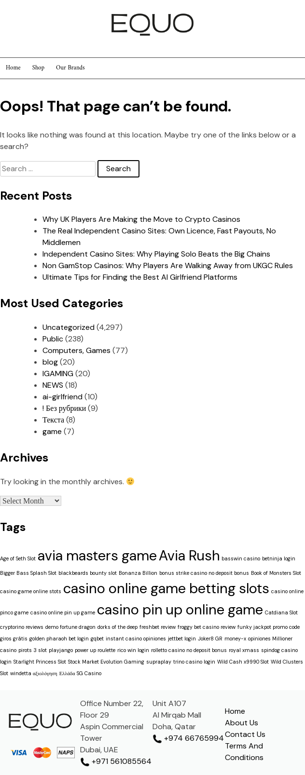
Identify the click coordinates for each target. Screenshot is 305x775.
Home (13, 68)
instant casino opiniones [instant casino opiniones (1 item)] (136, 638)
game (52, 431)
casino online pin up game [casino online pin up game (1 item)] (62, 612)
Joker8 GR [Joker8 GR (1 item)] (210, 638)
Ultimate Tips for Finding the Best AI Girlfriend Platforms (139, 277)
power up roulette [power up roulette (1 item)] (95, 650)
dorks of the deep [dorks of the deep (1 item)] (117, 627)
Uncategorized (68, 327)
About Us (241, 723)
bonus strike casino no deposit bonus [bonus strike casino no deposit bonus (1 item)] (204, 573)
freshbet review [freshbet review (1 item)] (157, 627)
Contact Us (245, 734)
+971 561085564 (116, 761)
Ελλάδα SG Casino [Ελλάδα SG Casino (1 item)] (80, 673)
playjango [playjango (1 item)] (61, 650)
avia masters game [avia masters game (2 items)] (97, 555)
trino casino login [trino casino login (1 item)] (194, 661)
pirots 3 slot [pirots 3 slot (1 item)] (32, 650)
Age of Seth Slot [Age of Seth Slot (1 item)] (18, 558)
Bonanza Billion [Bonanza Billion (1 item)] (138, 573)
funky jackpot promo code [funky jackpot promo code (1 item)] (268, 627)
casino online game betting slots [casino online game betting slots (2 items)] (166, 588)
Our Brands (70, 68)
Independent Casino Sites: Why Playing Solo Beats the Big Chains (156, 254)
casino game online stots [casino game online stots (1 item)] (30, 591)
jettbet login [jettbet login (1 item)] (182, 638)
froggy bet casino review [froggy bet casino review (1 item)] (207, 627)
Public (52, 339)
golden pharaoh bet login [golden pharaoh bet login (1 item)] (59, 638)
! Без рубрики (64, 408)
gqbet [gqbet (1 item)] (97, 638)
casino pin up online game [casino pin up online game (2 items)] (180, 609)
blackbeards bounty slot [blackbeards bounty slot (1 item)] (87, 573)
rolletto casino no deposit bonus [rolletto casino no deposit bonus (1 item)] (189, 650)
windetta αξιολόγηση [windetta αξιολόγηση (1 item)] (33, 673)
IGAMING (57, 373)
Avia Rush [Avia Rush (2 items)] (189, 555)
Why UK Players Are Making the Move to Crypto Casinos (141, 219)
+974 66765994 (188, 738)
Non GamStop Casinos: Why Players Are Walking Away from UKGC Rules (167, 265)
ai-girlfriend (62, 397)
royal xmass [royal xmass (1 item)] (244, 650)
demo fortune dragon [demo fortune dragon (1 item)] (70, 627)
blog (50, 362)
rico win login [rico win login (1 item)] (133, 650)
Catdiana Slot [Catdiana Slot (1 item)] (281, 612)
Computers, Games (76, 350)
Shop (38, 68)
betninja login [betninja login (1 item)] (278, 558)
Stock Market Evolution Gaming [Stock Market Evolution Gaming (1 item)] (106, 661)
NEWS (52, 385)
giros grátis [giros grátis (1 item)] (14, 638)
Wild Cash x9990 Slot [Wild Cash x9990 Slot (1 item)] (243, 661)
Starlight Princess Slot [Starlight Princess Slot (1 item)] (40, 661)
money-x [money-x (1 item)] (235, 638)
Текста (53, 420)
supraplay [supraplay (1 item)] (158, 661)
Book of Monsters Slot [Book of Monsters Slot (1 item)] (276, 573)
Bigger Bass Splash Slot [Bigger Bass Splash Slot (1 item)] (28, 573)
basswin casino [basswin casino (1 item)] (241, 558)
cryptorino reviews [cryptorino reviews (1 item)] (21, 627)
